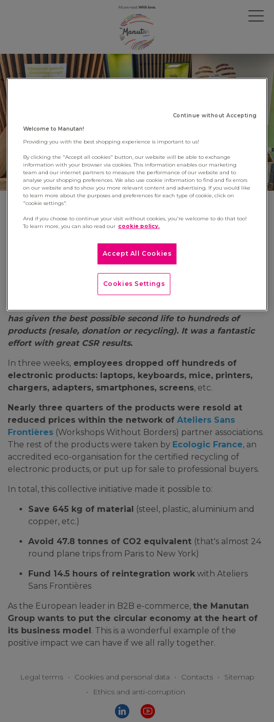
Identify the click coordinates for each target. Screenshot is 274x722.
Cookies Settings (134, 283)
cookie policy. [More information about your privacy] (139, 226)
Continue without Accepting (215, 115)
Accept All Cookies (137, 253)
